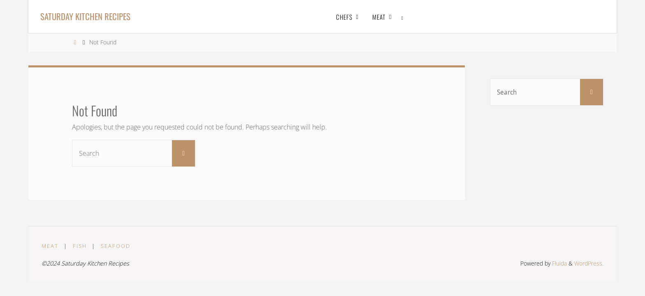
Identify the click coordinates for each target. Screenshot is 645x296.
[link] (402, 16)
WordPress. (588, 263)
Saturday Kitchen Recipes (85, 16)
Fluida (558, 263)
